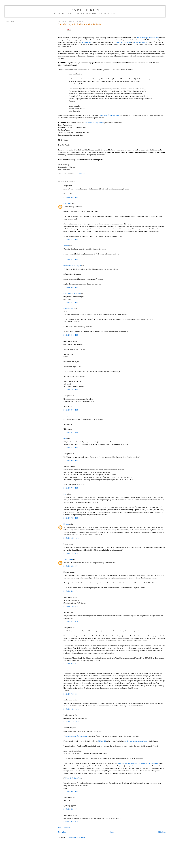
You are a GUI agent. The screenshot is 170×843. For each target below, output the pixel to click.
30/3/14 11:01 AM (71, 722)
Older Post (161, 832)
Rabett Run (85, 10)
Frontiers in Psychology (122, 42)
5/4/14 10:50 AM (71, 822)
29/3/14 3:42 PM (71, 260)
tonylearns (67, 203)
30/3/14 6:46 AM (71, 591)
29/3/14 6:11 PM (71, 432)
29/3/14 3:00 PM (71, 197)
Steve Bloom (68, 559)
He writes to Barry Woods (94, 123)
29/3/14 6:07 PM (71, 410)
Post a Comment (64, 828)
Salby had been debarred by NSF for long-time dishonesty (137, 763)
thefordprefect (69, 308)
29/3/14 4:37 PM (71, 302)
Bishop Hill (102, 741)
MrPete (66, 246)
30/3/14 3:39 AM (71, 566)
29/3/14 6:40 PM (71, 460)
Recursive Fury (87, 42)
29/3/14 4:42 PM (71, 335)
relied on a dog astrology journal (136, 741)
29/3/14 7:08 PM (71, 488)
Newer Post (62, 832)
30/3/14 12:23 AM (71, 538)
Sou (65, 494)
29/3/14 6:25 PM (71, 448)
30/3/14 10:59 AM (71, 709)
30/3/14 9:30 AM (71, 664)
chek (65, 438)
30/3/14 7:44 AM (71, 606)
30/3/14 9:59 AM (71, 694)
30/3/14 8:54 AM (71, 621)
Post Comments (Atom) (76, 837)
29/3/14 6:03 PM (71, 390)
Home (112, 832)
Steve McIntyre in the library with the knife (79, 24)
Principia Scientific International (76, 736)
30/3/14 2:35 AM (71, 553)
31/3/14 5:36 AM (71, 809)
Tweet (60, 29)
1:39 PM (82, 173)
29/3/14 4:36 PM (71, 287)
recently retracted (140, 42)
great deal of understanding (109, 115)
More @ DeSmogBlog (73, 778)
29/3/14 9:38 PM (71, 518)
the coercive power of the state (148, 38)
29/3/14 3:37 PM (71, 240)
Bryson (66, 524)
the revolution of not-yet (72, 266)
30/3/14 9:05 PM (71, 791)
